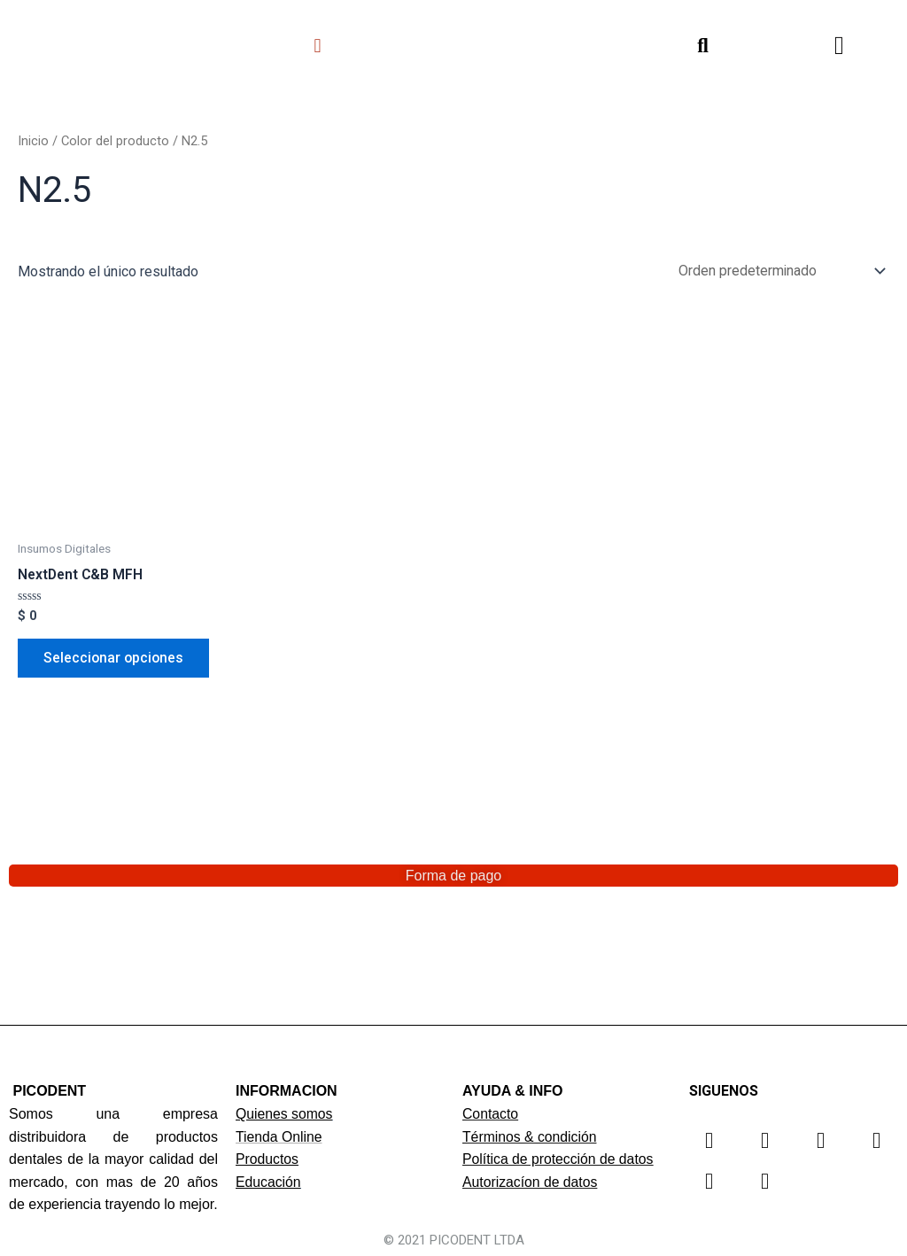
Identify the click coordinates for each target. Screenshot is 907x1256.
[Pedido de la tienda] (777, 271)
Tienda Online (279, 1136)
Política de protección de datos (559, 1159)
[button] (317, 45)
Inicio (33, 141)
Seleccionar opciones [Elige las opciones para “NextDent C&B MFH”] (115, 659)
